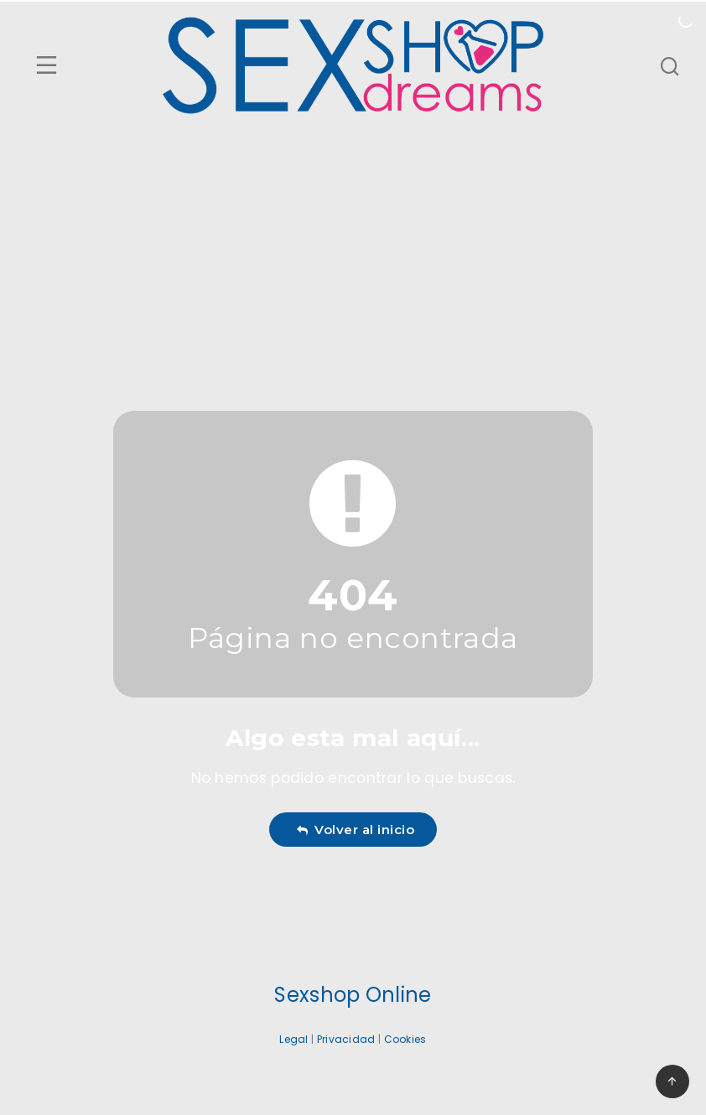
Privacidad (346, 1039)
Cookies (405, 1039)
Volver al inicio (355, 830)
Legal (294, 1039)
